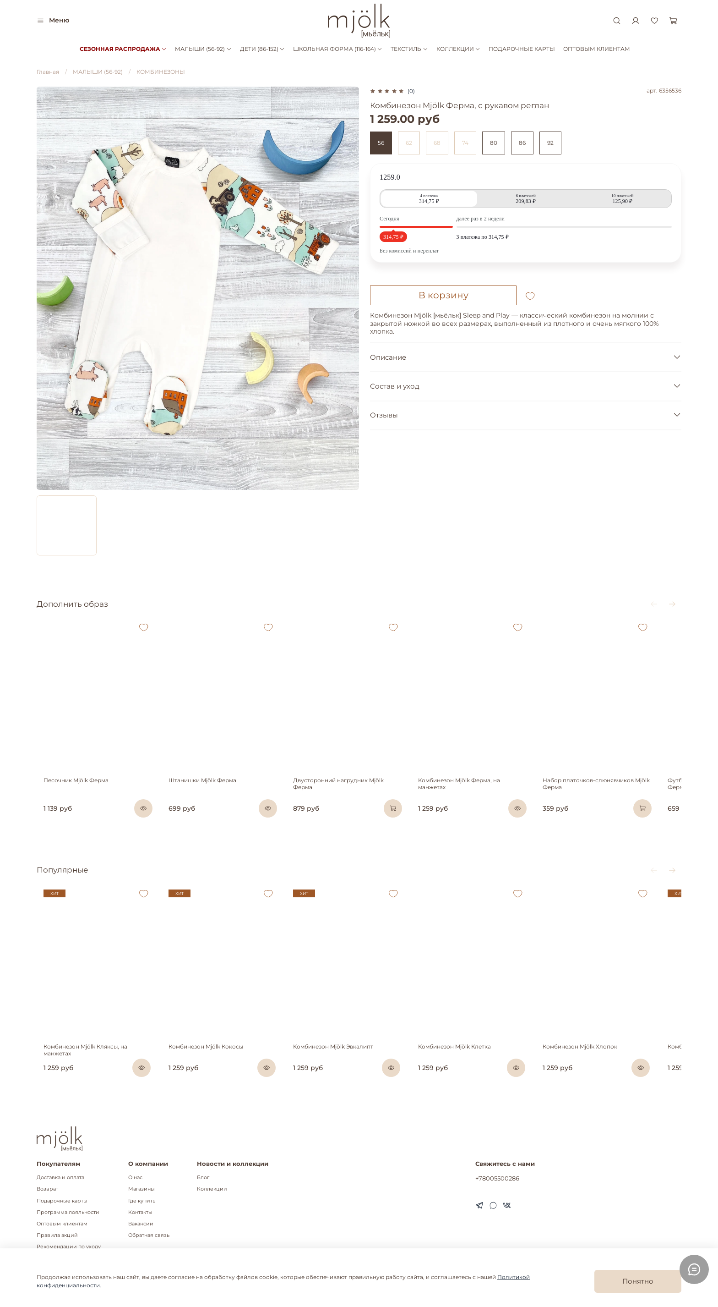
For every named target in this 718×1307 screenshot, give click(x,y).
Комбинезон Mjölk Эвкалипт (341, 1067)
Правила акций (57, 1236)
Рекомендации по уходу (69, 1247)
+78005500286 (497, 1178)
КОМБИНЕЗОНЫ (160, 71)
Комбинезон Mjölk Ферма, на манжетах (488, 791)
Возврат (47, 1189)
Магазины (141, 1189)
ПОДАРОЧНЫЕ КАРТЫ (522, 48)
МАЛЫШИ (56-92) (203, 48)
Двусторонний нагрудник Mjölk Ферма (356, 791)
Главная (48, 71)
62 (409, 142)
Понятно (637, 1281)
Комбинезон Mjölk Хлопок (602, 1067)
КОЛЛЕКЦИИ (458, 48)
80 (493, 142)
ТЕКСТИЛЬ (409, 48)
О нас (135, 1178)
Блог (203, 1178)
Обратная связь (148, 1236)
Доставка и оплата (60, 1178)
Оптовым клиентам (62, 1224)
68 (437, 142)
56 (381, 142)
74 (465, 142)
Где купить (141, 1201)
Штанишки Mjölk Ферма (203, 791)
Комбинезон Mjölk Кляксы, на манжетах (93, 1067)
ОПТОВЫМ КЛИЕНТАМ (596, 48)
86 (522, 142)
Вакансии (140, 1224)
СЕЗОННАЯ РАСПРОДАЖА (123, 48)
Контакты (140, 1212)
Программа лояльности (68, 1212)
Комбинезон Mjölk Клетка (469, 1067)
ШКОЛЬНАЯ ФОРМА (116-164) (337, 48)
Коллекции (212, 1189)
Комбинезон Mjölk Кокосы (206, 1067)
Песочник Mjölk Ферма (69, 791)
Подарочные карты (62, 1201)
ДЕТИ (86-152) (262, 48)
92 (550, 142)
